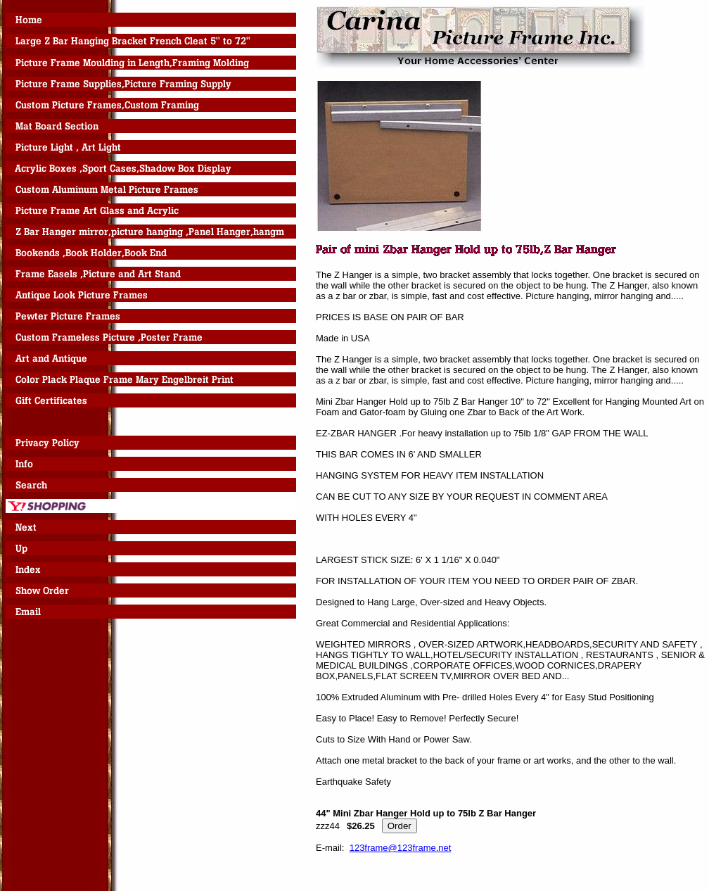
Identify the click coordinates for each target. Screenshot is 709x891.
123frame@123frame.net (401, 847)
